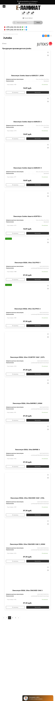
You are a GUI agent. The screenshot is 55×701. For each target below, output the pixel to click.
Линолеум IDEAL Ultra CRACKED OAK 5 (27, 590)
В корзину (15, 92)
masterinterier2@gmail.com (28, 3)
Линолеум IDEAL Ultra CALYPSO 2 (27, 309)
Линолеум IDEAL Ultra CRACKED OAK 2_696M (27, 544)
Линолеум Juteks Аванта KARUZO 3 (27, 168)
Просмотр (38, 92)
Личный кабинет (27, 18)
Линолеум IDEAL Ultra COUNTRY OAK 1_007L (27, 357)
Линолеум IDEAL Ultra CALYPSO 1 (27, 262)
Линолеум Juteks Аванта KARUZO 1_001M (27, 75)
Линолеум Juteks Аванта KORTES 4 (27, 216)
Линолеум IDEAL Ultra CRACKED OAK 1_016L (27, 498)
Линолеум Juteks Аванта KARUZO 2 (27, 122)
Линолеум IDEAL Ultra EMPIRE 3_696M (27, 403)
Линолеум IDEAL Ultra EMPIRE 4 (27, 449)
